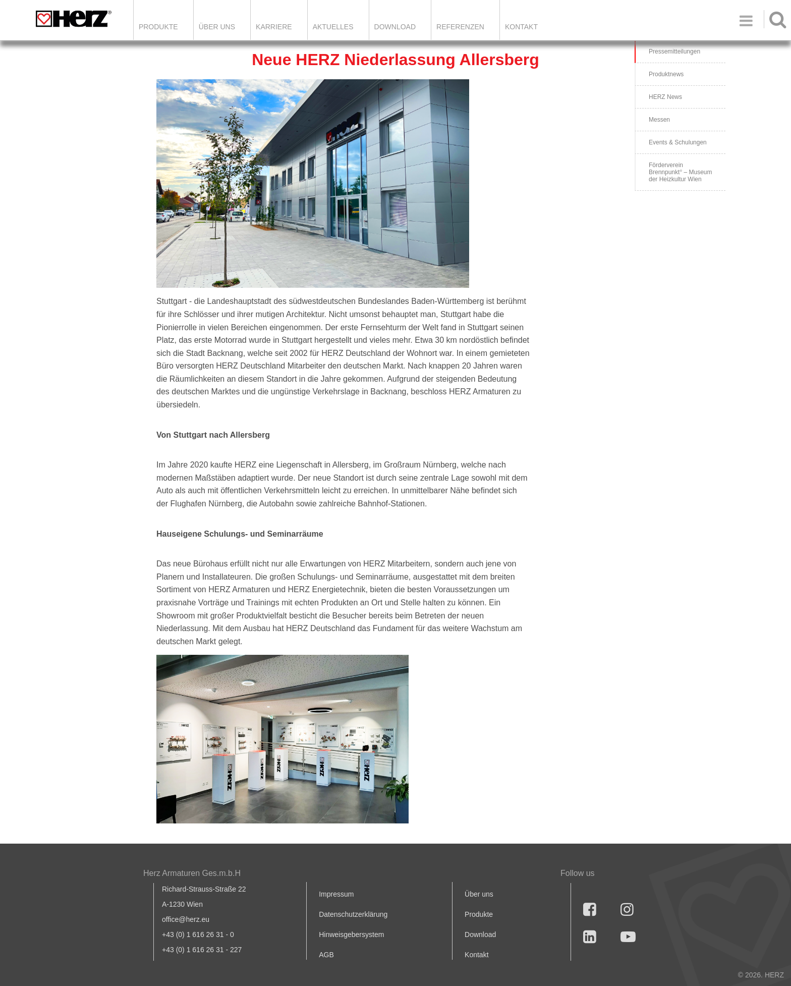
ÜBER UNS (217, 27)
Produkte (158, 27)
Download (480, 934)
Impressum (336, 894)
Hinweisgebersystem (351, 934)
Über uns (479, 894)
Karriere (274, 27)
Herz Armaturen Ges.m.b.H (192, 873)
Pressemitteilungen (674, 51)
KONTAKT (521, 27)
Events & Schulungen (678, 142)
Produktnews (666, 74)
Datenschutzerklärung (353, 914)
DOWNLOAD (395, 27)
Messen (659, 119)
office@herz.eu (185, 919)
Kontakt (476, 955)
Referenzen (460, 27)
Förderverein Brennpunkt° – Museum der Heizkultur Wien (680, 172)
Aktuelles (333, 27)
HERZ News (665, 96)
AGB (326, 955)
